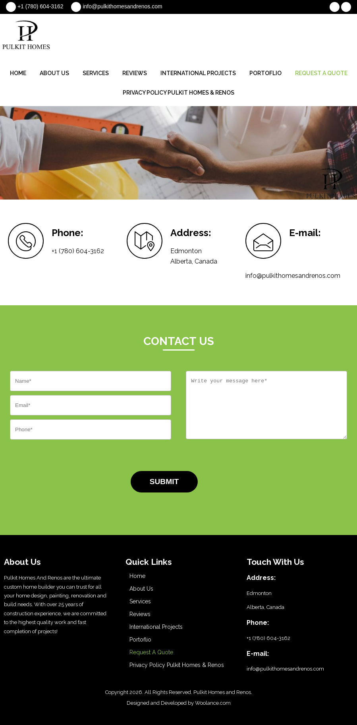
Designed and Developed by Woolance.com (179, 703)
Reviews (134, 73)
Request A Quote (321, 73)
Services (96, 73)
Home (18, 73)
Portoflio (265, 73)
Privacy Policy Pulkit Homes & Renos (178, 92)
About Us (54, 73)
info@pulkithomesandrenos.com (122, 6)
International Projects (198, 73)
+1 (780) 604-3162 (40, 6)
